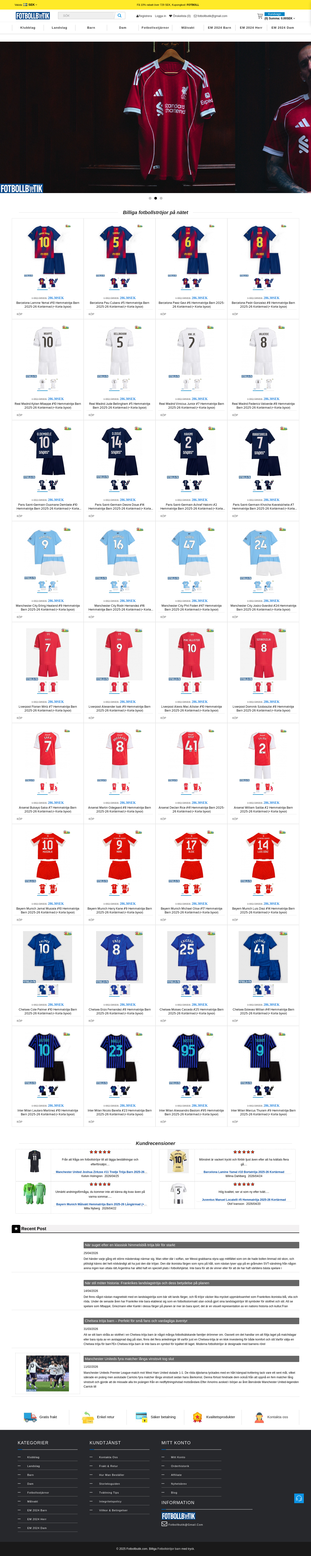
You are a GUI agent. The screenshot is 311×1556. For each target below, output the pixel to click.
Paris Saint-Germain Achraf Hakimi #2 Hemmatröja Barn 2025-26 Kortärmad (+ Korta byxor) (191, 508)
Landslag (59, 27)
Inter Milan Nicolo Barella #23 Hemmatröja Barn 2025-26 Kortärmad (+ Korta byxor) (120, 1112)
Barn (91, 27)
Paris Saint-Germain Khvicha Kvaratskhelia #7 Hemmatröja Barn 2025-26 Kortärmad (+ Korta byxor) (263, 508)
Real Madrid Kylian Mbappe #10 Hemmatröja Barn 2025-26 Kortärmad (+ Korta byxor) (48, 406)
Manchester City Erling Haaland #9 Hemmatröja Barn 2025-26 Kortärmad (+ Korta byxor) (48, 607)
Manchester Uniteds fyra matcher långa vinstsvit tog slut (129, 1359)
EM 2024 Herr (251, 27)
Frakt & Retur (108, 1466)
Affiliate (176, 1474)
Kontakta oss (277, 1417)
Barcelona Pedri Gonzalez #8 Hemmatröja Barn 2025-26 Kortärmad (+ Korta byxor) (263, 305)
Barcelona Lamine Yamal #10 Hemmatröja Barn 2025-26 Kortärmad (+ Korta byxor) (47, 305)
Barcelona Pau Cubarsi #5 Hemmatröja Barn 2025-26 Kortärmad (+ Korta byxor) (119, 305)
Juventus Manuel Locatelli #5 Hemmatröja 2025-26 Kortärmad (244, 1199)
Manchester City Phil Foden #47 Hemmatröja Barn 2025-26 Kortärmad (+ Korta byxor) (191, 607)
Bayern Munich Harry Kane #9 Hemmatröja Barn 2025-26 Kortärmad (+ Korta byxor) (119, 910)
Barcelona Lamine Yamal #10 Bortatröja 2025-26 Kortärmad (244, 1172)
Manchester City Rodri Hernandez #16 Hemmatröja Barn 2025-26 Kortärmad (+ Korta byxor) (119, 609)
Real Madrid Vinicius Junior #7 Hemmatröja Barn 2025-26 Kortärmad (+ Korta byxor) (191, 406)
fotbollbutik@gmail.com (210, 16)
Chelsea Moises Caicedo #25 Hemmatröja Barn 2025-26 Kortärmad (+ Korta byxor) (192, 1011)
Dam (123, 27)
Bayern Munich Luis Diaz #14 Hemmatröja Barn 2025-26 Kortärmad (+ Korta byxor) (263, 910)
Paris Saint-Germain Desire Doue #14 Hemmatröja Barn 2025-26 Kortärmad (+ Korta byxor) (119, 508)
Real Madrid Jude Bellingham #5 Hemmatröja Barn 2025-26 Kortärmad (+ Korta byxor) (119, 406)
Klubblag (28, 27)
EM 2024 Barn (219, 27)
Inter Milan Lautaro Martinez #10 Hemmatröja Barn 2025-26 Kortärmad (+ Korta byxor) (47, 1112)
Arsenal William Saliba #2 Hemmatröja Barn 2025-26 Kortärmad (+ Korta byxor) (263, 809)
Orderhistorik (180, 1466)
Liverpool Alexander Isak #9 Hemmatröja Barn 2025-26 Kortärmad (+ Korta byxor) (119, 708)
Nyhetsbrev (179, 1483)
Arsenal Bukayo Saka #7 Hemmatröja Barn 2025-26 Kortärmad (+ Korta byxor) (47, 809)
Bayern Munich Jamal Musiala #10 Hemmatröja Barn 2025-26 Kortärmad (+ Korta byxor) (47, 910)
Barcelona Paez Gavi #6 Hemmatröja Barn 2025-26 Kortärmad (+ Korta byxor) (192, 305)
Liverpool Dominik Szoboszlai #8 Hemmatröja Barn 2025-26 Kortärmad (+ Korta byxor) (263, 708)
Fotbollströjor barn (169, 1548)
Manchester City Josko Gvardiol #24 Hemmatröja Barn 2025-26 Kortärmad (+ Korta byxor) (263, 607)
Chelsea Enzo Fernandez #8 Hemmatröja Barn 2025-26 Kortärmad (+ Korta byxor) (120, 1011)
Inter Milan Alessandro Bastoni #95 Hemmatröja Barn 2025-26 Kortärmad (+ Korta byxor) (191, 1112)
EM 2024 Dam (282, 27)
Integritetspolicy (110, 1501)
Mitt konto (178, 1457)
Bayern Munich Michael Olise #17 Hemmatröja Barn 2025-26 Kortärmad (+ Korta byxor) (191, 910)
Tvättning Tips (109, 1492)
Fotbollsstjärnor (155, 27)
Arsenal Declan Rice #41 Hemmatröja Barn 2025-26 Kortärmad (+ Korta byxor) (192, 809)
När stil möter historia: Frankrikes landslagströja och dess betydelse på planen (147, 1283)
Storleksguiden (109, 1483)
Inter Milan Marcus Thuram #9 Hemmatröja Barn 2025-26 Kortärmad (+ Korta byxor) (263, 1112)
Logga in (160, 16)
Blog (174, 1492)
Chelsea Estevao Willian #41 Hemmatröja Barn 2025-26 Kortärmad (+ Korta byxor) (263, 1011)
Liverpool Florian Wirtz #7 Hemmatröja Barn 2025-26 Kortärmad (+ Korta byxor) (48, 708)
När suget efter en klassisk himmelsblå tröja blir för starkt (130, 1245)
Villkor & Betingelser (113, 1510)
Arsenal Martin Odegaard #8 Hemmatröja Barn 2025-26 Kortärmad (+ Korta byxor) (119, 809)
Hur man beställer (111, 1474)
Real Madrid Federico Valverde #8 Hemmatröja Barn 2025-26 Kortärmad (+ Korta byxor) (263, 406)
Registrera (144, 16)
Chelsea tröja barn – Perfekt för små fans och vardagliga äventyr (136, 1321)
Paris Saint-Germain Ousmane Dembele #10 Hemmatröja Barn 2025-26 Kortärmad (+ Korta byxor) (48, 508)
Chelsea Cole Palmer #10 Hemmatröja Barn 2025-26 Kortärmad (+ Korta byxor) (48, 1011)
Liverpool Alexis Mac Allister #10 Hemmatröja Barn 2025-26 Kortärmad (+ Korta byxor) (191, 708)
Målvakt (188, 27)
